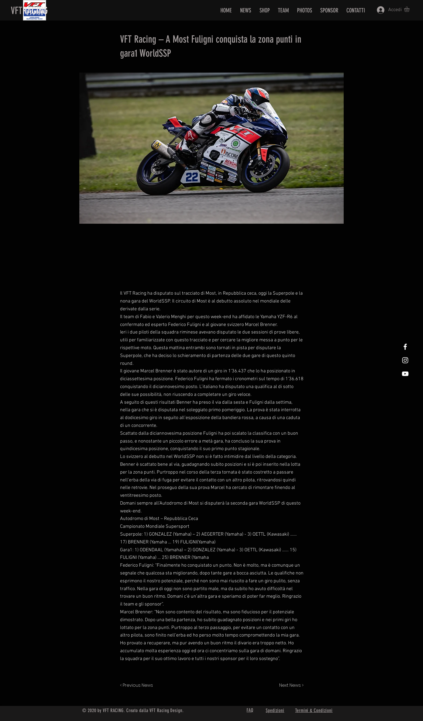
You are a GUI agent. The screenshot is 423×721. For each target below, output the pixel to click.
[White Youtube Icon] (405, 374)
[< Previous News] (138, 685)
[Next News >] (290, 685)
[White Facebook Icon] (405, 347)
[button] (410, 9)
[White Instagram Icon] (405, 360)
